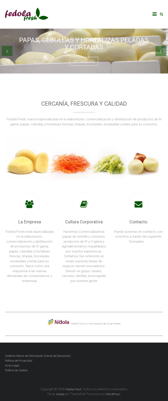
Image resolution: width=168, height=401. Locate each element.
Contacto (138, 221)
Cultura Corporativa (84, 221)
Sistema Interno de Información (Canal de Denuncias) (38, 355)
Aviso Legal (12, 365)
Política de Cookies (16, 370)
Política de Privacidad (18, 360)
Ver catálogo (84, 61)
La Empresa (29, 221)
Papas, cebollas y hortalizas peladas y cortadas (84, 43)
